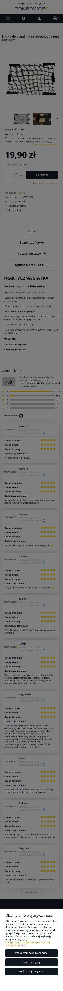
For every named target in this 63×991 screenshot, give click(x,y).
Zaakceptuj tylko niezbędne (31, 953)
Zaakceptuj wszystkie (31, 971)
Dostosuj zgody (31, 962)
